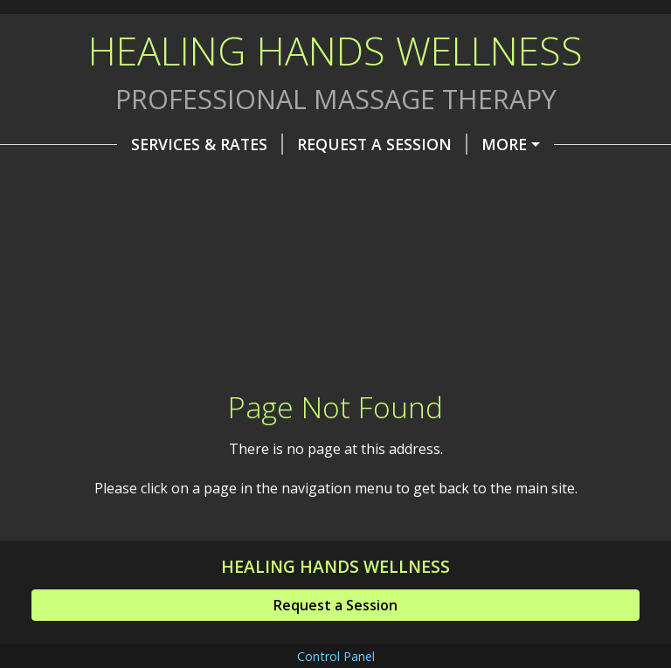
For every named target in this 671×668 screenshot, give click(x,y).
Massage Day (433, 180)
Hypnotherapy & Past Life (162, 218)
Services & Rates (121, 144)
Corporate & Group (136, 180)
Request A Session (296, 144)
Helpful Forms (358, 218)
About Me (445, 144)
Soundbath (299, 180)
